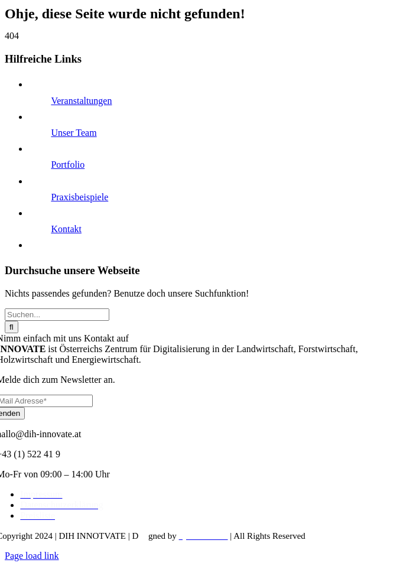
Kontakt (66, 229)
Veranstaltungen (81, 101)
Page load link (32, 556)
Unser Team (73, 133)
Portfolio (67, 165)
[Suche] (11, 327)
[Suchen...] (57, 314)
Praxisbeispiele (79, 197)
